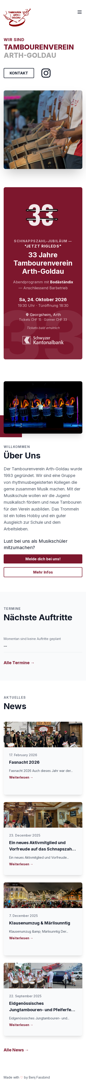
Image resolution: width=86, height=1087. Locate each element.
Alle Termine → (19, 662)
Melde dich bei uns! (43, 559)
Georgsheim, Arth (45, 314)
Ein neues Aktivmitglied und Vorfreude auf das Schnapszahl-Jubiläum (42, 849)
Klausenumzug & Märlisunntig (39, 923)
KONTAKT (19, 73)
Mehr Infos (43, 572)
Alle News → (16, 1050)
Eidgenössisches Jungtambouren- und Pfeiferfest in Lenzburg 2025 (42, 1010)
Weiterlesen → (21, 777)
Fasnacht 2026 (24, 762)
